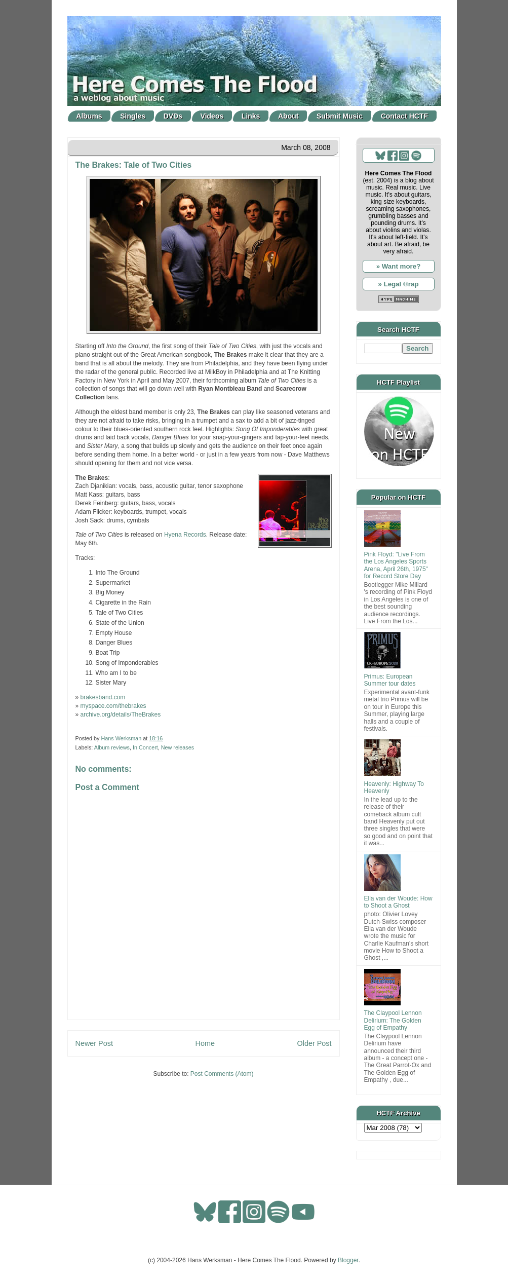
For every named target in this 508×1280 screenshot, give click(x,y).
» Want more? (398, 266)
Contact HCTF (404, 116)
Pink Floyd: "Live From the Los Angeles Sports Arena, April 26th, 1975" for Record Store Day (396, 565)
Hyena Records (185, 534)
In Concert (145, 747)
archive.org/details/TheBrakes (121, 714)
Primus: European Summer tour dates (390, 680)
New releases (177, 747)
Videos (212, 116)
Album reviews (112, 747)
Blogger (348, 1260)
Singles (132, 116)
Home (205, 1043)
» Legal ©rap (398, 284)
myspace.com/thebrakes (113, 705)
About (288, 116)
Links (251, 116)
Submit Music (340, 116)
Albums (89, 116)
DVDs (173, 116)
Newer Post (94, 1043)
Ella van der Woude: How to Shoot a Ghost (398, 902)
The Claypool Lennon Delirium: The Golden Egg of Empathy (393, 1020)
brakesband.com (103, 697)
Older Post (314, 1043)
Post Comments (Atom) (222, 1073)
